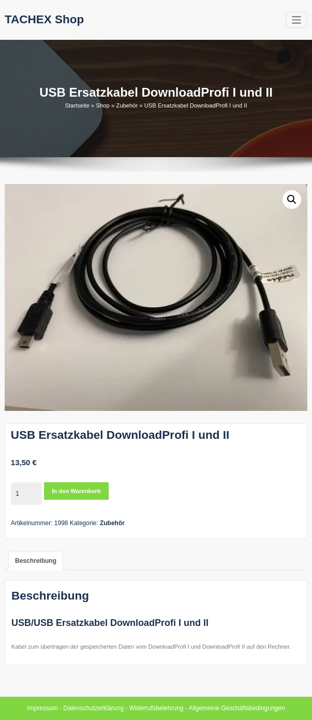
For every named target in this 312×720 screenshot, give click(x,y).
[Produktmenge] (26, 493)
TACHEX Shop (44, 19)
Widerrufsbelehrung (156, 708)
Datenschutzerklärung (93, 708)
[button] (292, 199)
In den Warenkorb (76, 491)
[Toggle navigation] (297, 20)
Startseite (77, 105)
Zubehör (127, 105)
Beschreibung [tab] (35, 560)
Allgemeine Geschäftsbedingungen (237, 708)
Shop (102, 105)
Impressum (42, 708)
